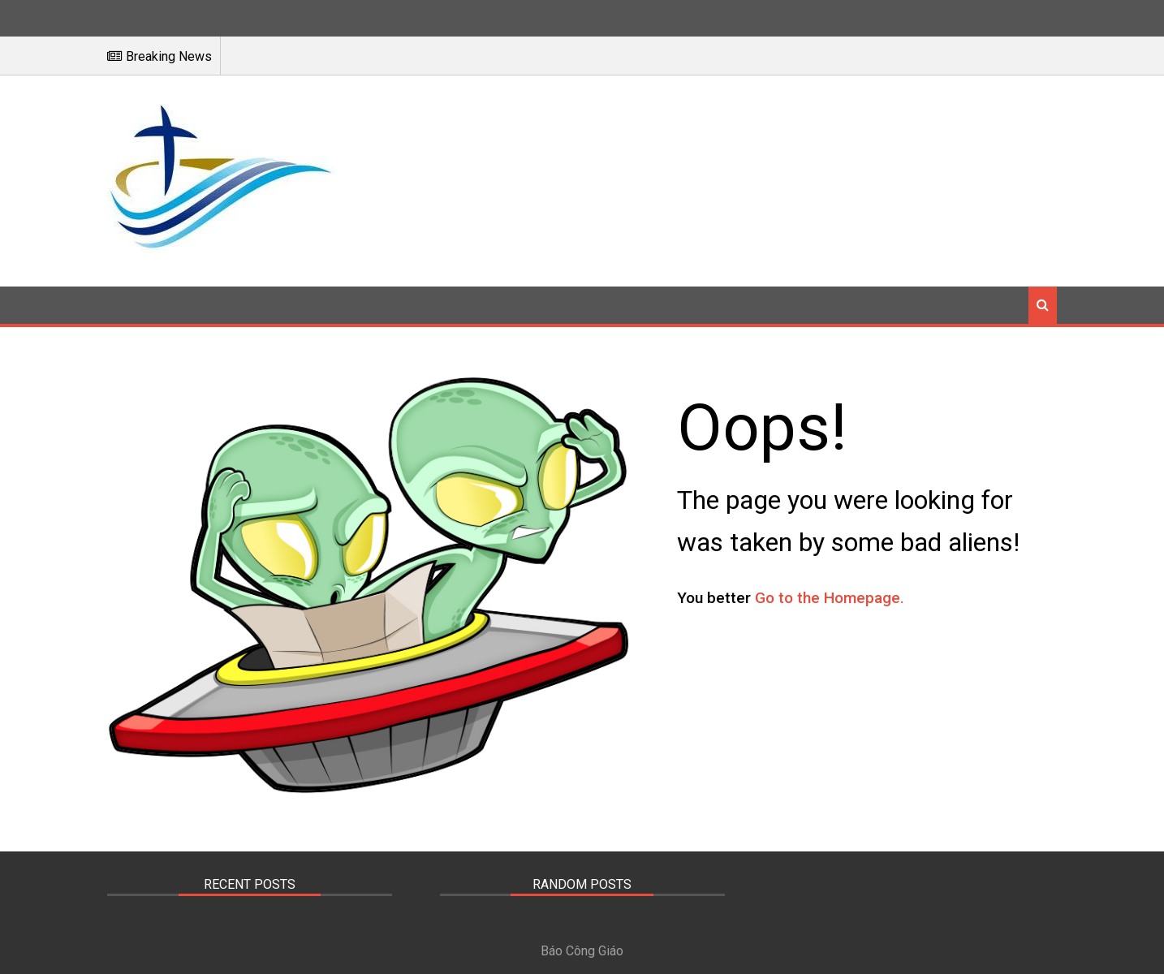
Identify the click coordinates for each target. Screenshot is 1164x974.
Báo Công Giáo (582, 951)
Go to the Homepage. (829, 597)
